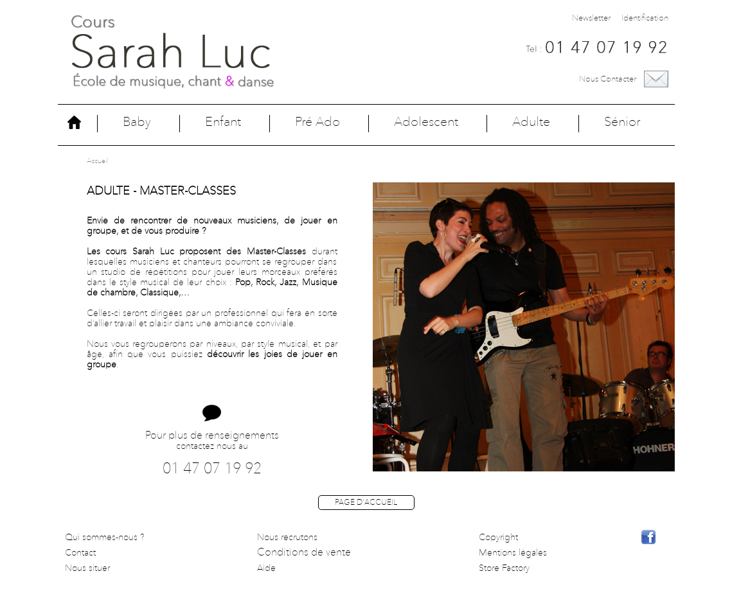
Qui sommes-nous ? (105, 537)
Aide (266, 568)
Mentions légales (513, 552)
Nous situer (87, 568)
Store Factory (504, 568)
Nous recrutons (287, 537)
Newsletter (591, 18)
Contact (80, 552)
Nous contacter (607, 79)
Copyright (498, 537)
